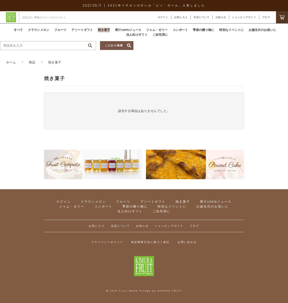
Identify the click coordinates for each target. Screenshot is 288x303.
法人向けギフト (130, 211)
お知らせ (142, 225)
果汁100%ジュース (216, 201)
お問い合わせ (187, 242)
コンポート (103, 206)
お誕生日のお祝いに (212, 206)
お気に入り (97, 225)
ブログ (194, 225)
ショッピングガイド (169, 225)
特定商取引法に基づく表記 (150, 242)
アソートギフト (153, 201)
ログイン (163, 17)
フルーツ (123, 201)
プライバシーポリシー (107, 242)
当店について (120, 225)
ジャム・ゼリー (71, 206)
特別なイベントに (172, 206)
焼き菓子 (183, 201)
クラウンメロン (93, 201)
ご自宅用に (162, 211)
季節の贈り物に (135, 206)
